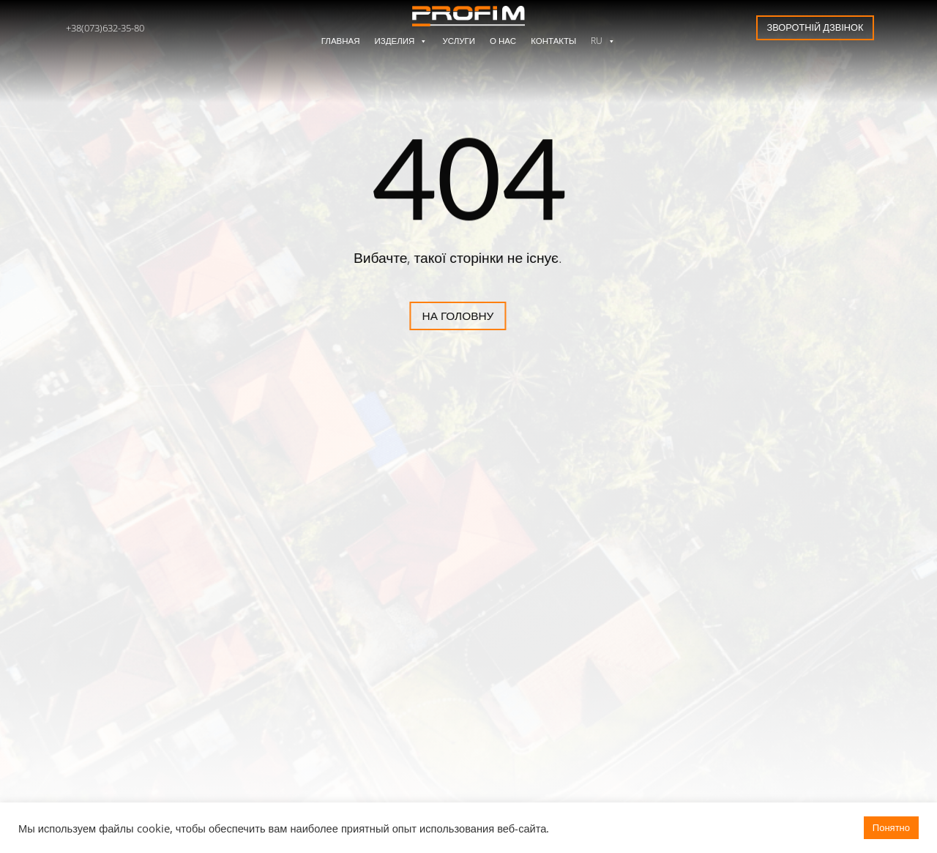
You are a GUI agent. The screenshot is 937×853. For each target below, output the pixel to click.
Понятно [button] (891, 827)
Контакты (553, 40)
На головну (405, 316)
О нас (503, 40)
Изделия (401, 41)
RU (603, 41)
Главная (340, 40)
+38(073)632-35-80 (105, 27)
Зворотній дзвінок (815, 27)
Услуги (458, 40)
